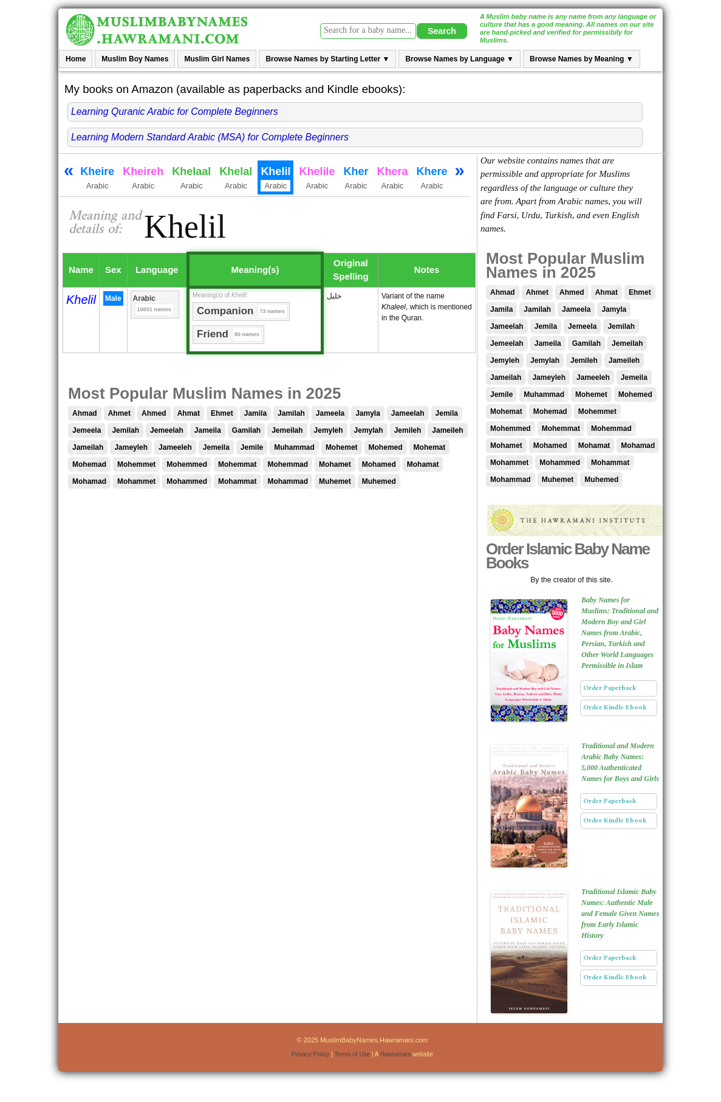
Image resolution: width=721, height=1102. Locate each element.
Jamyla (367, 413)
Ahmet (119, 413)
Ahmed (154, 413)
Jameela (330, 413)
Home (76, 59)
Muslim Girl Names (217, 59)
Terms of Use (352, 1054)
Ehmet (222, 413)
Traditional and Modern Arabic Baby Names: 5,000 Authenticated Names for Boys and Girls (620, 762)
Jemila (447, 413)
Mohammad (287, 481)
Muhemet (335, 481)
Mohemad (89, 464)
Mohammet (136, 481)
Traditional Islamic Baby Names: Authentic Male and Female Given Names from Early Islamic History (620, 913)
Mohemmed (186, 464)
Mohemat (430, 447)
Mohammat (237, 481)
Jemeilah (287, 430)
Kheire (97, 178)
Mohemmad (287, 464)
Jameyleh (131, 447)
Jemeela (86, 430)
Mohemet (342, 447)
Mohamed (379, 464)
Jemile (252, 447)
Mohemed (386, 447)
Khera (392, 178)
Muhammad (294, 447)
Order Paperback (610, 688)
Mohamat (423, 464)
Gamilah (246, 430)
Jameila (207, 430)
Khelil (81, 299)
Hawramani (395, 1054)
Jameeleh (175, 447)
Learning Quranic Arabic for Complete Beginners (174, 111)
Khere (431, 178)
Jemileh (408, 430)
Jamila (255, 413)
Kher (355, 178)
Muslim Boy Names (134, 59)
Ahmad (84, 413)
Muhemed (379, 481)
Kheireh (143, 178)
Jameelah (408, 413)
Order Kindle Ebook (615, 707)
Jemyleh (328, 430)
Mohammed (186, 481)
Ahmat (188, 413)
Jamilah (291, 413)
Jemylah (368, 430)
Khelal (235, 178)
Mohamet (335, 464)
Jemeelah (166, 430)
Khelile (317, 178)
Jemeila (216, 447)
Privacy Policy (310, 1054)
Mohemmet (136, 464)
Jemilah (125, 430)
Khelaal (191, 178)
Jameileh (447, 430)
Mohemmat (237, 464)
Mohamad (89, 481)
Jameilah (87, 447)
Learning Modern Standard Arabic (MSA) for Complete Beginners (210, 137)
